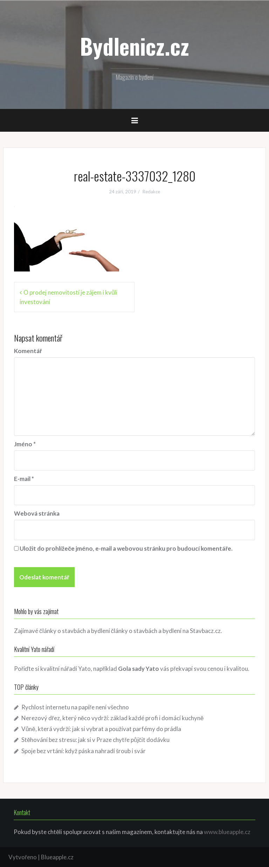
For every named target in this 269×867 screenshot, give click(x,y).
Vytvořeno (22, 857)
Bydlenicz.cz (134, 46)
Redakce (151, 191)
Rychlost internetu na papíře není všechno (75, 707)
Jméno (25, 444)
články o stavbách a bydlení (146, 630)
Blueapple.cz (57, 857)
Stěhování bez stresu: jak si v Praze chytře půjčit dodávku (95, 739)
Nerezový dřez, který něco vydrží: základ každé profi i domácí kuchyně (112, 718)
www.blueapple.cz (227, 831)
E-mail (24, 478)
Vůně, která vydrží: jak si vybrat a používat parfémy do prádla (101, 728)
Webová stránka (37, 513)
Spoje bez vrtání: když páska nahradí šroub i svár (83, 751)
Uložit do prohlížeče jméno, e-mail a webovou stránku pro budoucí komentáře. (126, 548)
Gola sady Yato (138, 668)
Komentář (28, 351)
